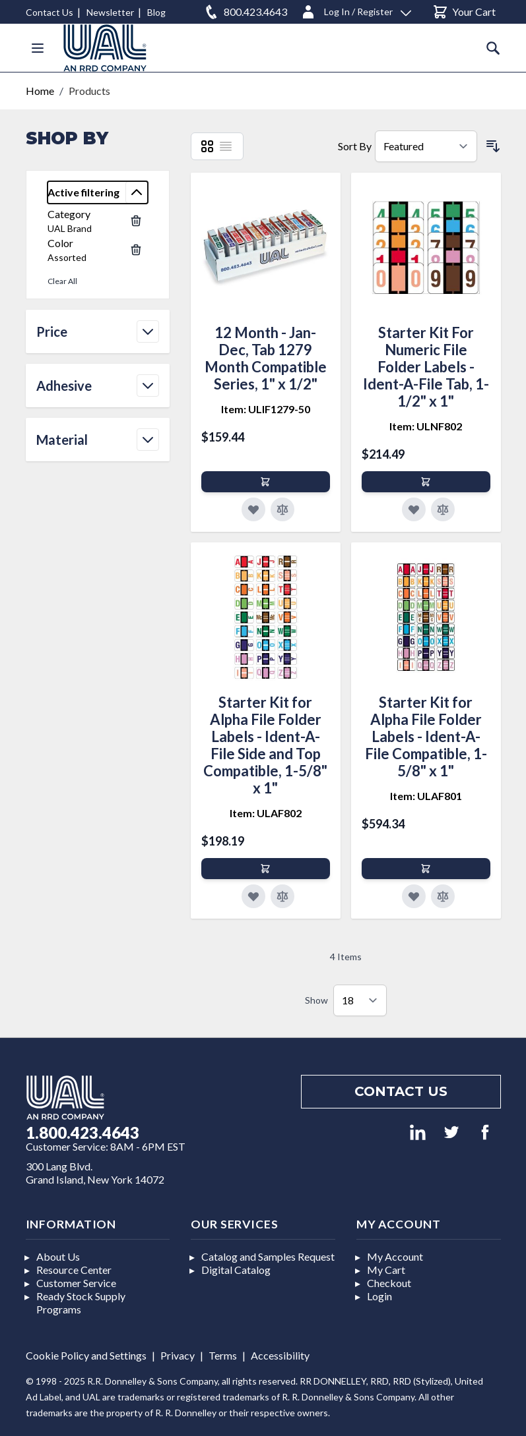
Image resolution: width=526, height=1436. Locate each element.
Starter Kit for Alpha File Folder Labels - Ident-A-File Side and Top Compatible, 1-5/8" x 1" (265, 745)
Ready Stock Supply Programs (80, 1302)
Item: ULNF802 (425, 426)
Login (379, 1296)
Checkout (389, 1283)
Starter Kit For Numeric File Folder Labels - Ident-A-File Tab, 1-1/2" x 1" (426, 367)
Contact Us (49, 12)
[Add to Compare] (282, 509)
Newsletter (110, 12)
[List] (226, 146)
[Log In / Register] (355, 9)
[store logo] (105, 48)
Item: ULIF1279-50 (265, 409)
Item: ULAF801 (426, 796)
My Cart (386, 1269)
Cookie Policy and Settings (86, 1355)
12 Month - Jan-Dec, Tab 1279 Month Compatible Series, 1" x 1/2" (266, 358)
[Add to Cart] (265, 481)
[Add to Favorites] (253, 509)
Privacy (177, 1355)
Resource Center (74, 1269)
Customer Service (76, 1283)
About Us (58, 1256)
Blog (156, 12)
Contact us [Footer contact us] (400, 1091)
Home (40, 90)
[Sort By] (426, 146)
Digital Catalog (236, 1269)
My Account (395, 1256)
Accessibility (280, 1355)
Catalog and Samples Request (268, 1256)
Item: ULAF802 (266, 813)
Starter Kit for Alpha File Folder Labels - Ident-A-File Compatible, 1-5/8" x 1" (426, 736)
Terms (223, 1355)
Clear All (62, 281)
